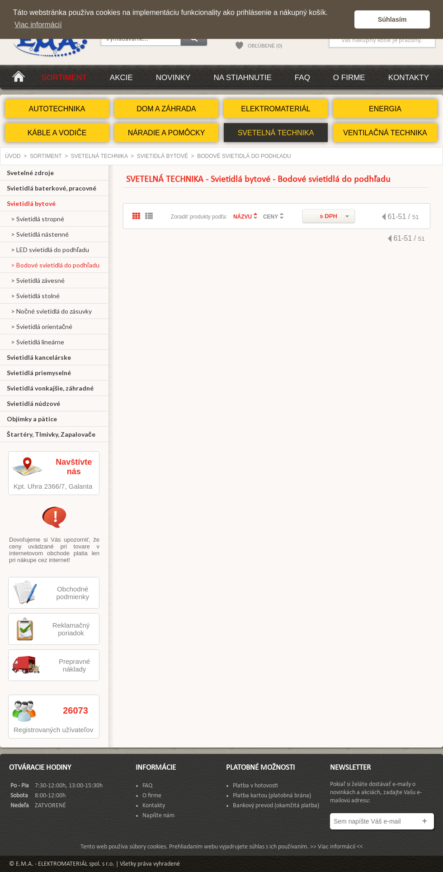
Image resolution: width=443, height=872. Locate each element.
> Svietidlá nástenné (38, 234)
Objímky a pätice (32, 419)
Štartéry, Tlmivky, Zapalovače (51, 434)
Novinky (173, 77)
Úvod (13, 156)
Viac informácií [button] (38, 25)
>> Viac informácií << (336, 846)
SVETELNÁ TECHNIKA (276, 133)
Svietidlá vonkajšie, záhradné (50, 388)
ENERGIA (385, 109)
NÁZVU (242, 217)
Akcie (121, 77)
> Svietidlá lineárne (35, 342)
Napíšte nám (158, 815)
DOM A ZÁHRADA (166, 109)
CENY (270, 217)
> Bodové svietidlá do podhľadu (53, 265)
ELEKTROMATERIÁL (276, 109)
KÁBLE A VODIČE (57, 133)
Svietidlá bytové (162, 156)
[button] (345, 19)
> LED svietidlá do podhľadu (48, 249)
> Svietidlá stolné (33, 296)
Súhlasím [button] (392, 19)
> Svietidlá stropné (35, 219)
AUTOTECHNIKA (56, 109)
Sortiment (64, 77)
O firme (349, 77)
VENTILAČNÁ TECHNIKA (385, 133)
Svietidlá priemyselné (39, 372)
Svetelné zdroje (30, 172)
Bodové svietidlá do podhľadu (244, 156)
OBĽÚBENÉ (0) (265, 45)
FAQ (302, 77)
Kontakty (408, 77)
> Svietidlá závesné (36, 280)
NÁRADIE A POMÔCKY (166, 133)
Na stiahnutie (242, 77)
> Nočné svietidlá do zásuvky (49, 311)
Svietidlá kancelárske (39, 357)
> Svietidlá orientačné (39, 326)
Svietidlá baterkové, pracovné (51, 188)
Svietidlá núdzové (33, 403)
